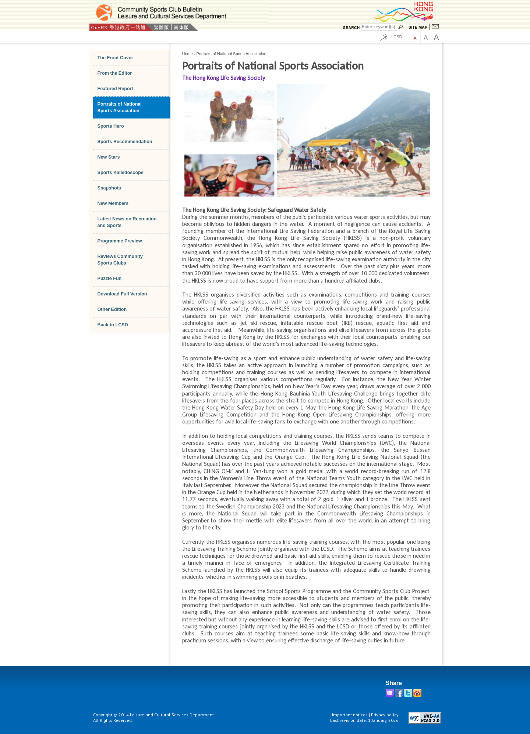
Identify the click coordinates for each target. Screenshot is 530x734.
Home (187, 54)
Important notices (350, 714)
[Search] (379, 27)
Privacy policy (385, 714)
